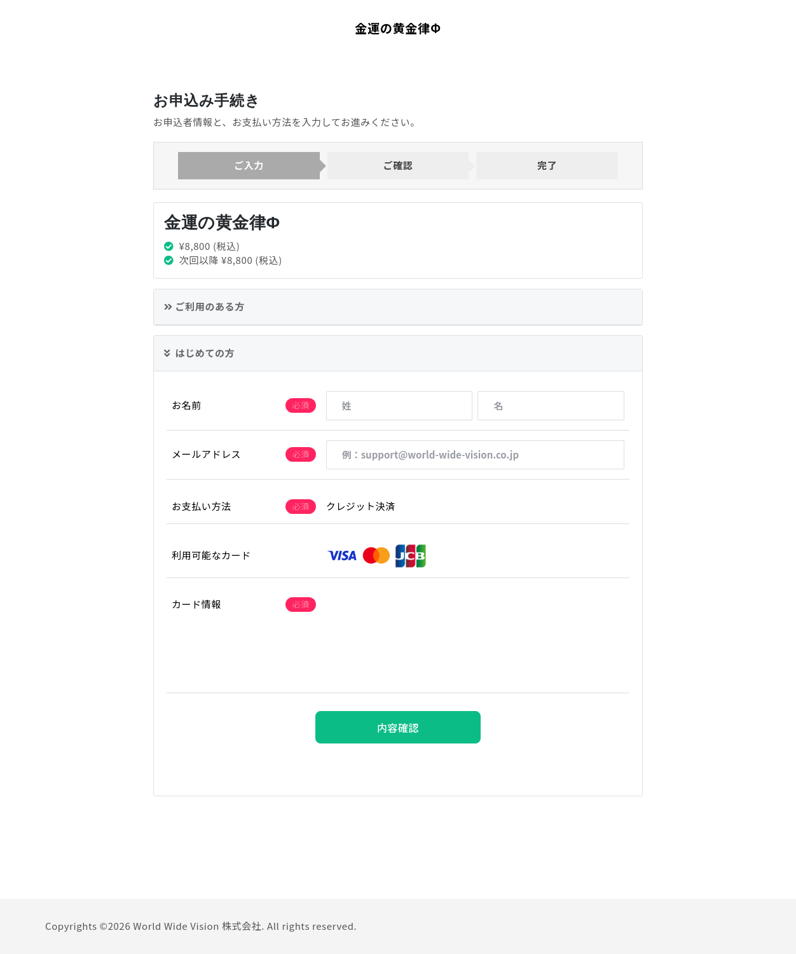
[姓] (399, 405)
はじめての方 (199, 352)
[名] (550, 405)
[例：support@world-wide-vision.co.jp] (475, 454)
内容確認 (398, 727)
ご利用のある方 (204, 306)
